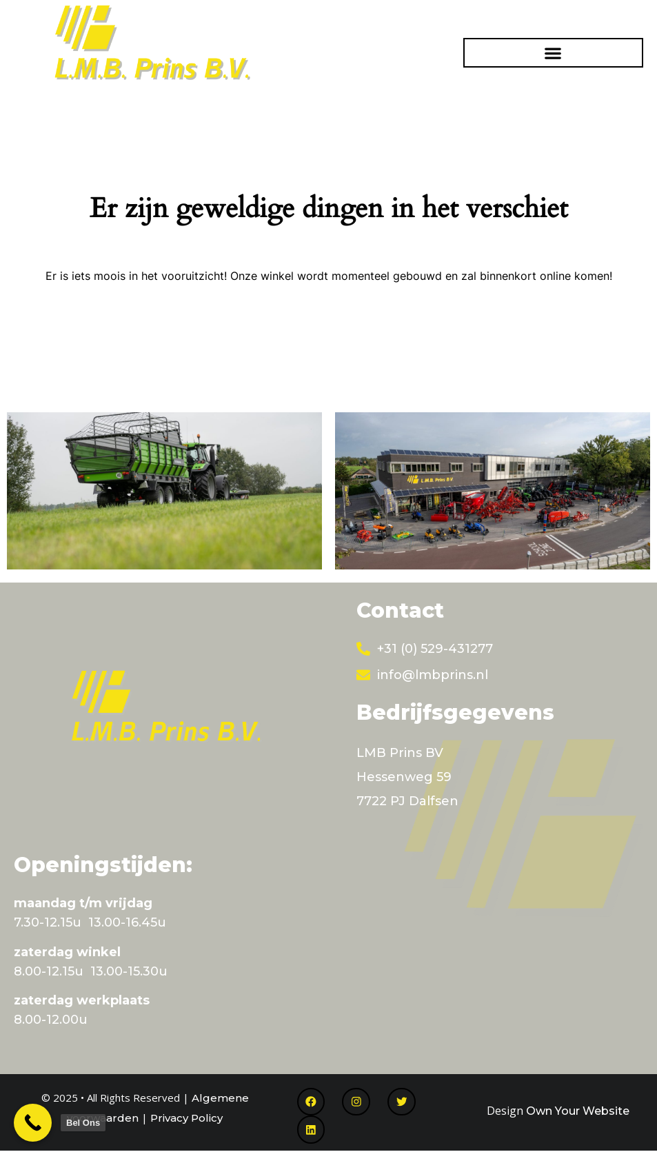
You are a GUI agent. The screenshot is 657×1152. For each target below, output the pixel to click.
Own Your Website (577, 1111)
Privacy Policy (186, 1117)
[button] (553, 53)
